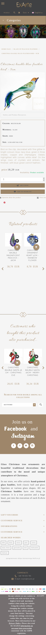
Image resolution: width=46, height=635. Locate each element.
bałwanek (34, 548)
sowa (33, 542)
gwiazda (17, 548)
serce (18, 542)
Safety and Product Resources (14, 115)
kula (10, 542)
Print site (41, 197)
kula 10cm (6, 548)
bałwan (4, 553)
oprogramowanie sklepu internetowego (19, 558)
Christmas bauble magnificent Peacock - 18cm (13, 255)
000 (3, 542)
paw (26, 542)
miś (25, 548)
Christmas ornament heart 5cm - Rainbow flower (32, 255)
